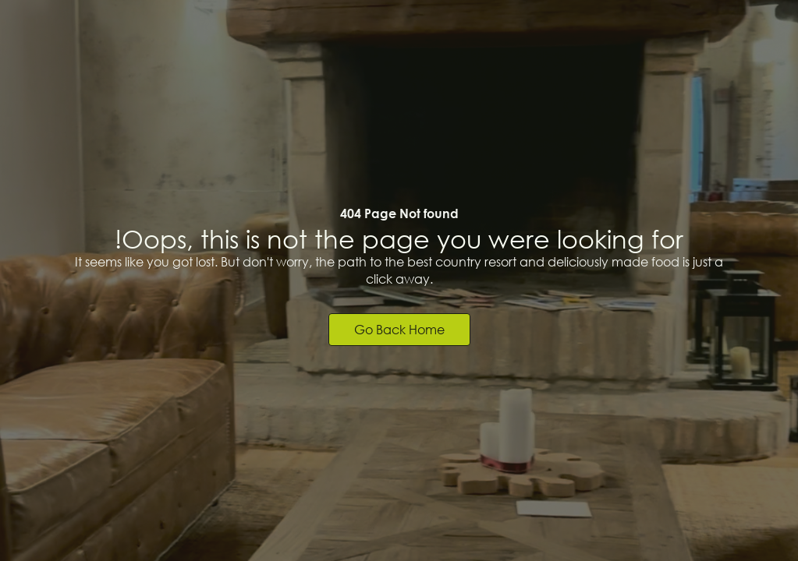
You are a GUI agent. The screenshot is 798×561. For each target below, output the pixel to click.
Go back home (399, 329)
